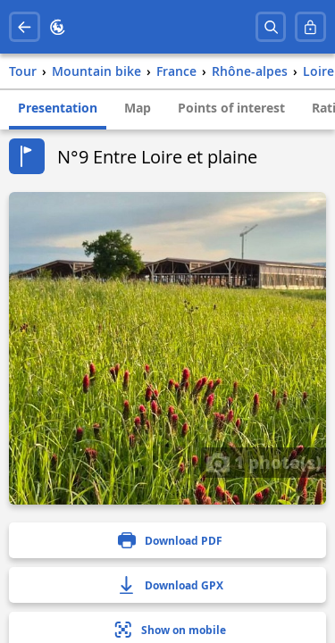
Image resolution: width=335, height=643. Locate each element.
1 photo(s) (263, 461)
